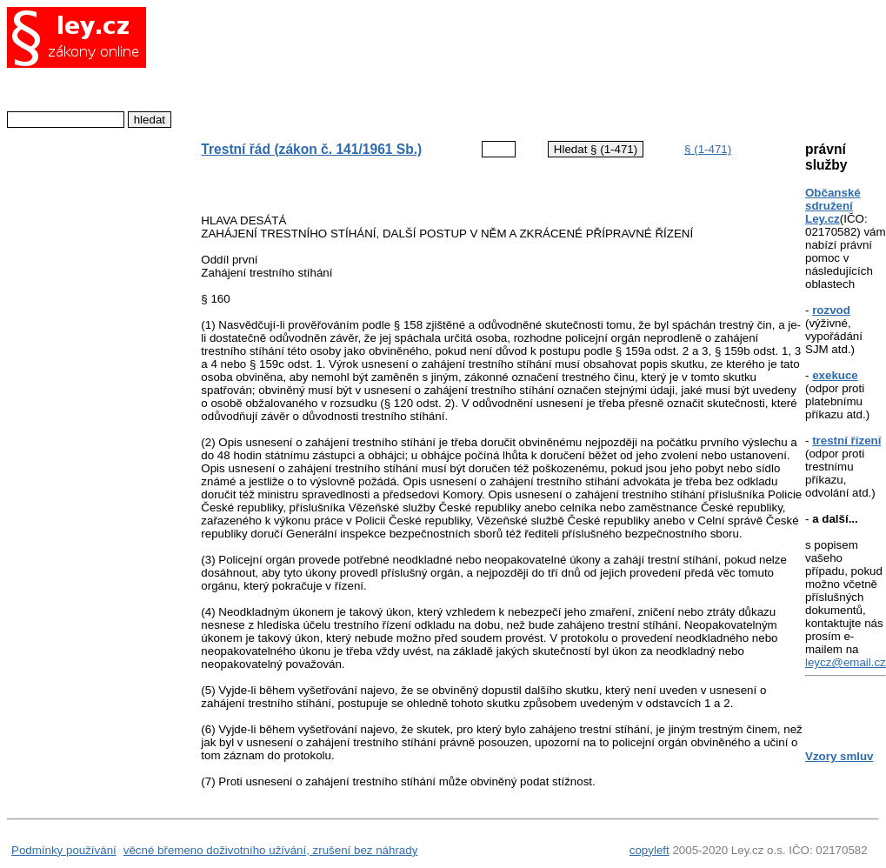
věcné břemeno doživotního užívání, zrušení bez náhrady (270, 850)
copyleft (649, 850)
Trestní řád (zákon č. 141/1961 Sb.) (311, 149)
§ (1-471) (707, 149)
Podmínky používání (64, 850)
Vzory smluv (839, 756)
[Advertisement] (488, 65)
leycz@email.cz (845, 662)
